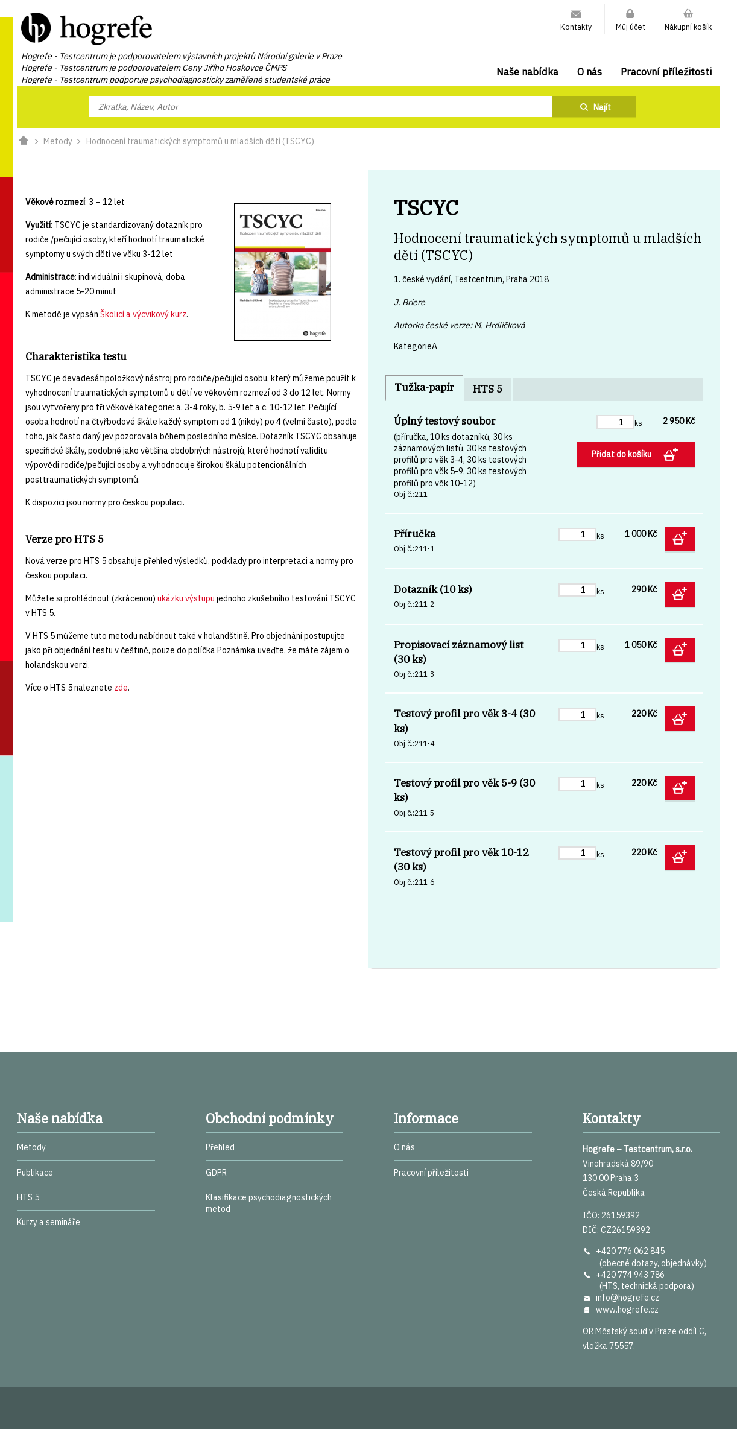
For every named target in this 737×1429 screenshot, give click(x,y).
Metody (57, 141)
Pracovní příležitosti (666, 71)
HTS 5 (487, 389)
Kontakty (576, 26)
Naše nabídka (527, 71)
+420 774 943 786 (630, 1274)
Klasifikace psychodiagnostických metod (269, 1203)
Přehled (220, 1147)
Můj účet (630, 26)
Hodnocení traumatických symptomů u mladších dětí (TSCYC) (200, 141)
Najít (602, 107)
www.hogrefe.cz (627, 1309)
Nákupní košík (688, 26)
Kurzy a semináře (48, 1222)
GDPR (216, 1172)
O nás (589, 71)
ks (638, 423)
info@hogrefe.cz (627, 1297)
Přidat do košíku (622, 454)
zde (121, 687)
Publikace (35, 1172)
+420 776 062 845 (630, 1251)
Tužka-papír (424, 387)
